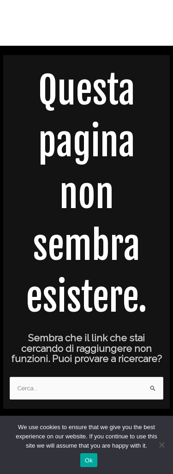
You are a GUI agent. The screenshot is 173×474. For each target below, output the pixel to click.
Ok (89, 460)
